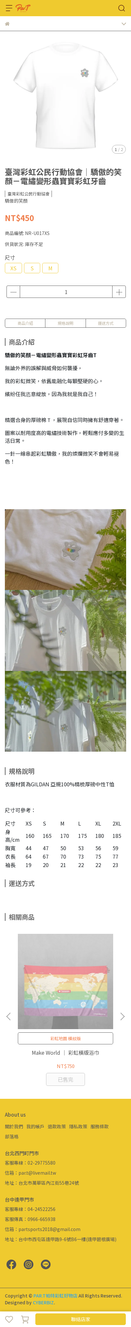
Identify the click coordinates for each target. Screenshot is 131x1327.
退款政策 (57, 1126)
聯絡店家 (80, 1319)
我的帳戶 (35, 1126)
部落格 (11, 1136)
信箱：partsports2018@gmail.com (42, 1229)
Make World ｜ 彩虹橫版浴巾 (65, 1052)
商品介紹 (25, 323)
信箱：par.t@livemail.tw (30, 1172)
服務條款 (99, 1126)
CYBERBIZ (43, 1302)
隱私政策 (78, 1126)
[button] (122, 1016)
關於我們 (14, 1126)
